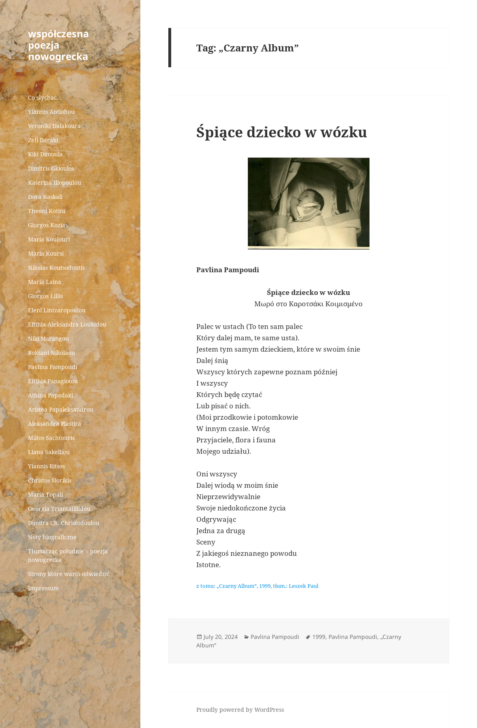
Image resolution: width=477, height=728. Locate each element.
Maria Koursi (46, 253)
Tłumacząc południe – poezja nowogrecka (68, 555)
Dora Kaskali (45, 197)
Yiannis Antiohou (51, 111)
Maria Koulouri (49, 239)
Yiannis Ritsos (46, 466)
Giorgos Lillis (45, 296)
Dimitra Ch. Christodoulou (63, 523)
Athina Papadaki (50, 395)
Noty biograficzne (52, 537)
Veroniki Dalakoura (54, 126)
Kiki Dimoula (45, 154)
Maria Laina (44, 282)
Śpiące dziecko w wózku (281, 131)
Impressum (43, 588)
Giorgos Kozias (48, 225)
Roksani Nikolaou (51, 353)
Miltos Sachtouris (51, 438)
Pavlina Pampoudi (52, 367)
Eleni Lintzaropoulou (57, 310)
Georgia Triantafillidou (59, 508)
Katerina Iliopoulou (54, 182)
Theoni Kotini (46, 211)
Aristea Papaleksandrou (60, 409)
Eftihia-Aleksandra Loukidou (68, 324)
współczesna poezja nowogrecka (58, 45)
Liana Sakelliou (49, 452)
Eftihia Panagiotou (53, 381)
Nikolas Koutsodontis (56, 267)
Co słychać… (45, 97)
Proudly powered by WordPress (240, 709)
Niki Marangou (48, 338)
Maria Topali (45, 494)
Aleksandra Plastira (54, 423)
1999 (318, 636)
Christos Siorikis (49, 480)
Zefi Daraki (43, 140)
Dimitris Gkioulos (51, 168)
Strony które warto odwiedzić (69, 574)
